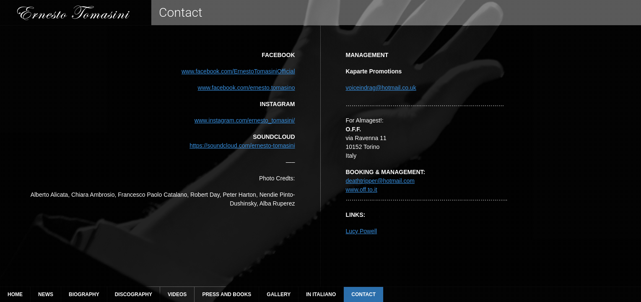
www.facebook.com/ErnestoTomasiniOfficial (238, 71)
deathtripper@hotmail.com (380, 180)
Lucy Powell (361, 231)
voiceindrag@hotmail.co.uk (381, 87)
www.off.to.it (361, 189)
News (45, 294)
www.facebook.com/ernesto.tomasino (246, 87)
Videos (177, 294)
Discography (133, 294)
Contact (363, 294)
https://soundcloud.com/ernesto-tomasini (242, 145)
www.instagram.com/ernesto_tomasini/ (245, 120)
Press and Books (226, 294)
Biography (84, 294)
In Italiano (321, 294)
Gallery (279, 294)
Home (15, 294)
